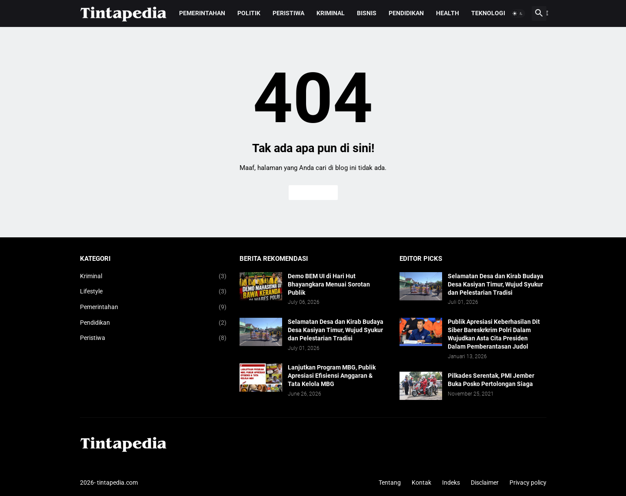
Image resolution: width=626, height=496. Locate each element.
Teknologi (488, 13)
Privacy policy (527, 482)
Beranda (313, 192)
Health (447, 13)
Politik (248, 13)
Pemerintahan (202, 13)
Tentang (390, 482)
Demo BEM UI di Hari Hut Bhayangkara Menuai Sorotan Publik (329, 284)
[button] (517, 13)
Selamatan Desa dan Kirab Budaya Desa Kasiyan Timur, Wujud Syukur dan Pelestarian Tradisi (335, 330)
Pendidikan (406, 13)
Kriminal (330, 13)
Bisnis (366, 13)
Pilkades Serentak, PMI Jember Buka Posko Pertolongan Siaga (491, 379)
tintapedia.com (117, 482)
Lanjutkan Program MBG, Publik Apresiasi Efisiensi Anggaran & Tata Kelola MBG (332, 375)
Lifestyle (153, 291)
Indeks (451, 482)
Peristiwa (288, 13)
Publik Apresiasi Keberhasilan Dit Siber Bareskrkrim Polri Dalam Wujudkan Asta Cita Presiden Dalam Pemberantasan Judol (494, 334)
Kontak (421, 482)
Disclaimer (485, 482)
